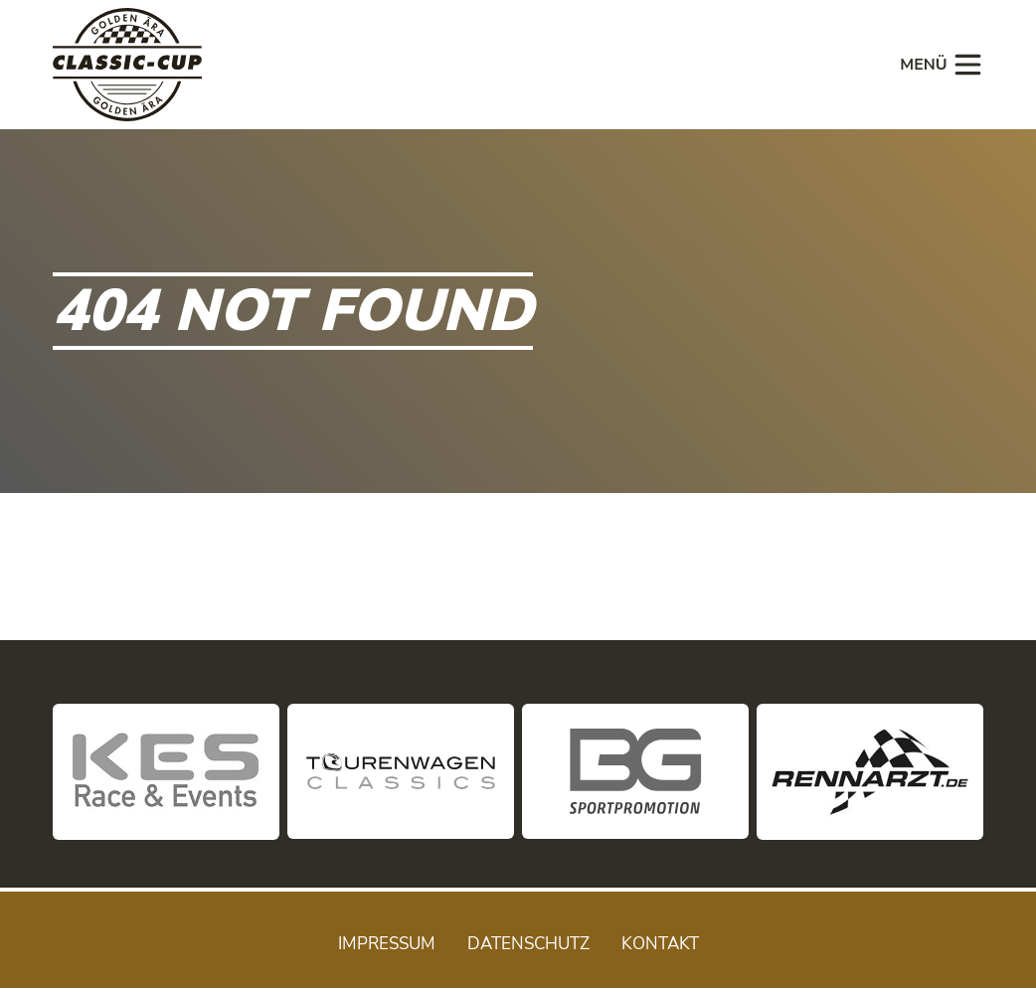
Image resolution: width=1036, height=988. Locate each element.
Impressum (386, 943)
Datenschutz (528, 943)
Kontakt (660, 943)
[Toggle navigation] (935, 64)
